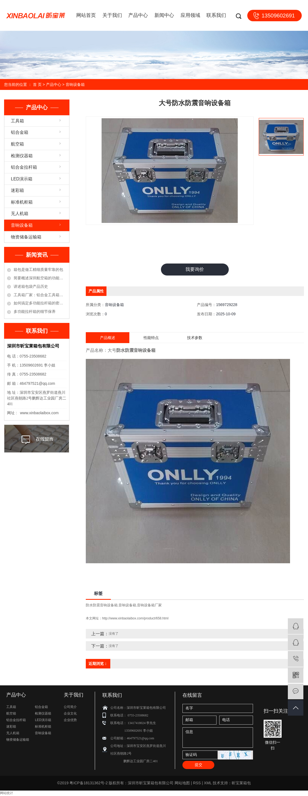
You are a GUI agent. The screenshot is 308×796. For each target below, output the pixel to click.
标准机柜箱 (22, 202)
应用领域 (190, 15)
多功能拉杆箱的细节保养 (35, 311)
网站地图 (182, 783)
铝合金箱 (19, 132)
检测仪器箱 (22, 155)
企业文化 (70, 714)
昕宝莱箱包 (241, 783)
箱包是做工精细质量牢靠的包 (38, 269)
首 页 (37, 84)
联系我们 (216, 15)
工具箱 (17, 121)
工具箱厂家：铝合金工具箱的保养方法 (40, 295)
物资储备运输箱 (26, 237)
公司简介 (70, 707)
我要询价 (195, 269)
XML (208, 783)
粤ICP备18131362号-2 (88, 783)
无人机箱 (19, 213)
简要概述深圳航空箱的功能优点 (40, 278)
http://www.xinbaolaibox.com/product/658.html (135, 619)
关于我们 (112, 15)
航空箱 (17, 144)
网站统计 (6, 793)
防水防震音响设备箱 (102, 605)
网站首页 (86, 15)
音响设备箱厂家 (149, 605)
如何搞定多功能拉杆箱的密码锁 (40, 303)
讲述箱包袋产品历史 (31, 286)
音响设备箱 (75, 84)
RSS (197, 783)
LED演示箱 (21, 179)
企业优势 (70, 720)
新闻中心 (164, 15)
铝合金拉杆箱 (24, 167)
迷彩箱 (17, 190)
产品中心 (138, 15)
